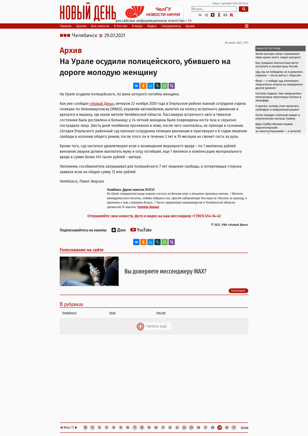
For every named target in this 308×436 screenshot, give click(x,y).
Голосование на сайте (82, 250)
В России (120, 26)
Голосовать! (238, 290)
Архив (190, 26)
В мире (137, 26)
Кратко (81, 26)
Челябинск (84, 35)
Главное (66, 26)
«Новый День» (102, 103)
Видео (152, 26)
